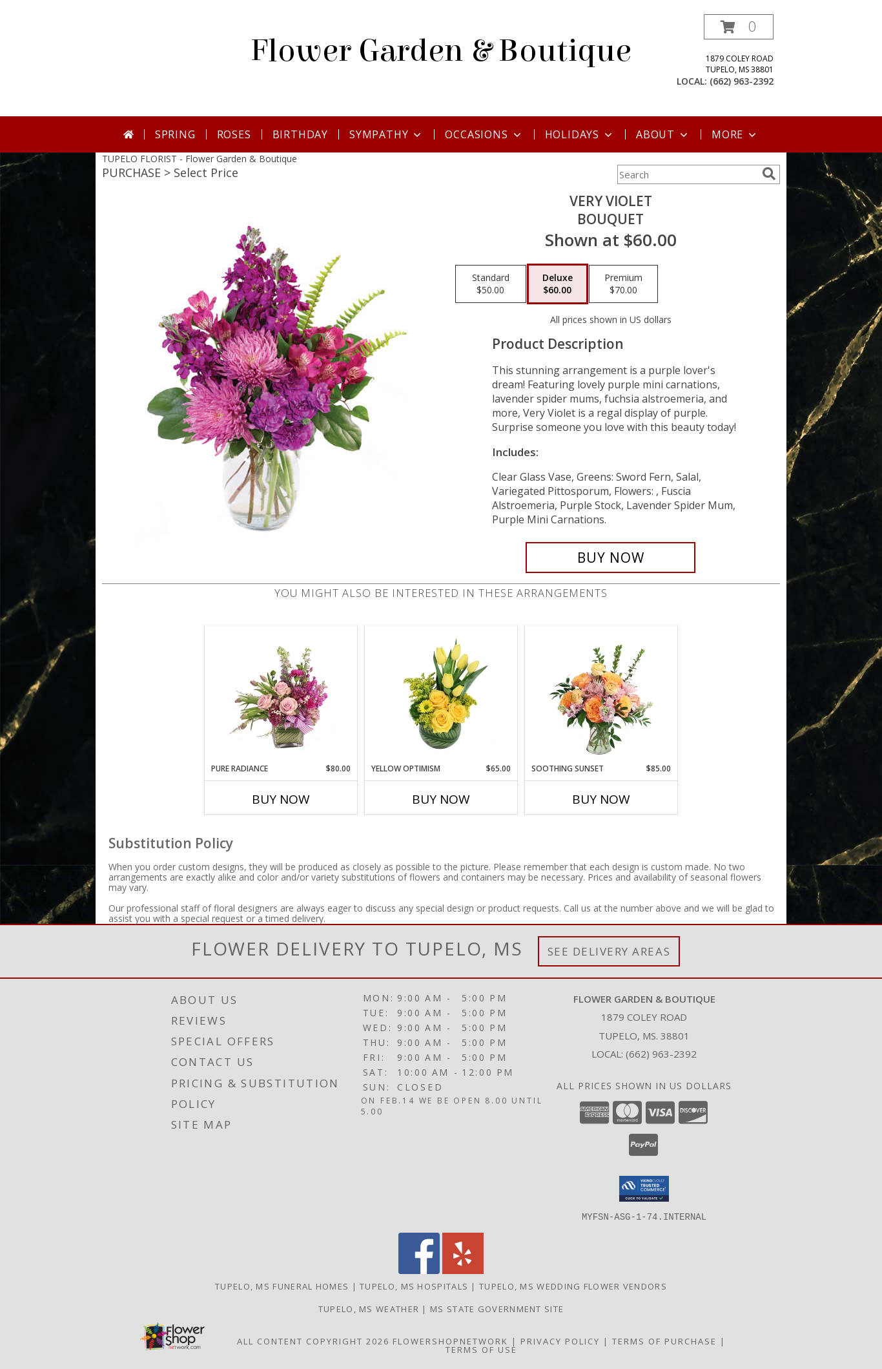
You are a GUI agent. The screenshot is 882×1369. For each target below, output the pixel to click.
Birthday (300, 134)
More (735, 134)
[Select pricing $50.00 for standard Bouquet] (491, 284)
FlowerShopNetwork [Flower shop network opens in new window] (450, 1340)
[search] (769, 174)
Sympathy (386, 134)
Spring (175, 134)
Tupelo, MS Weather (368, 1308)
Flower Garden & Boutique (441, 51)
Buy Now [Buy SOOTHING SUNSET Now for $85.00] (601, 799)
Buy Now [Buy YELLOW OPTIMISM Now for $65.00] (441, 799)
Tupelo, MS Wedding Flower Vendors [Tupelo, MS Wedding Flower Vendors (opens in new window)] (573, 1285)
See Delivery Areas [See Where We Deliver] (609, 951)
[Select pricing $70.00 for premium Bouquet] (623, 284)
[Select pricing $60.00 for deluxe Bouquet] (557, 284)
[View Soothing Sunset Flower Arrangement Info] (601, 694)
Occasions (484, 134)
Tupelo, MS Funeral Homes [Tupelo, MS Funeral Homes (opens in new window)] (282, 1285)
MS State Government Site (497, 1308)
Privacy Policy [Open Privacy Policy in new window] (560, 1340)
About (663, 134)
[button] (739, 26)
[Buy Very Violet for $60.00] (610, 557)
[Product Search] (687, 174)
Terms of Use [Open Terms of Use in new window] (481, 1349)
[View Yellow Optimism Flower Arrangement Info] (441, 694)
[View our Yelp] (463, 1270)
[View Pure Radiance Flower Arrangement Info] (281, 694)
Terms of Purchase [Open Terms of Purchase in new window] (664, 1340)
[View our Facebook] (419, 1270)
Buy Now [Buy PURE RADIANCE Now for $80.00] (281, 799)
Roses (234, 134)
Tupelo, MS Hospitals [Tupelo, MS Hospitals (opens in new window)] (414, 1285)
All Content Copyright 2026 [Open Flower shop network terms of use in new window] (313, 1340)
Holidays (580, 134)
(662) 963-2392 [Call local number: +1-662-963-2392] (742, 81)
